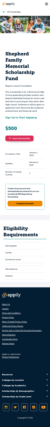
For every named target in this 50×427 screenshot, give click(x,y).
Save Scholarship (19, 138)
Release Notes (8, 343)
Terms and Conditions (11, 313)
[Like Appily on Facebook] (24, 407)
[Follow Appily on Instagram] (6, 407)
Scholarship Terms (10, 339)
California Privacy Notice (12, 326)
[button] (10, 138)
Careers (5, 309)
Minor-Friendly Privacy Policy (14, 322)
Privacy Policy (8, 317)
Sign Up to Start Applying (21, 117)
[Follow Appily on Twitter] (15, 407)
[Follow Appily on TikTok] (33, 407)
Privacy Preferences (10, 357)
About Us (6, 304)
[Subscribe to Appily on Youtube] (43, 407)
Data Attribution (8, 335)
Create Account (25, 203)
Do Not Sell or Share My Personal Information (22, 330)
